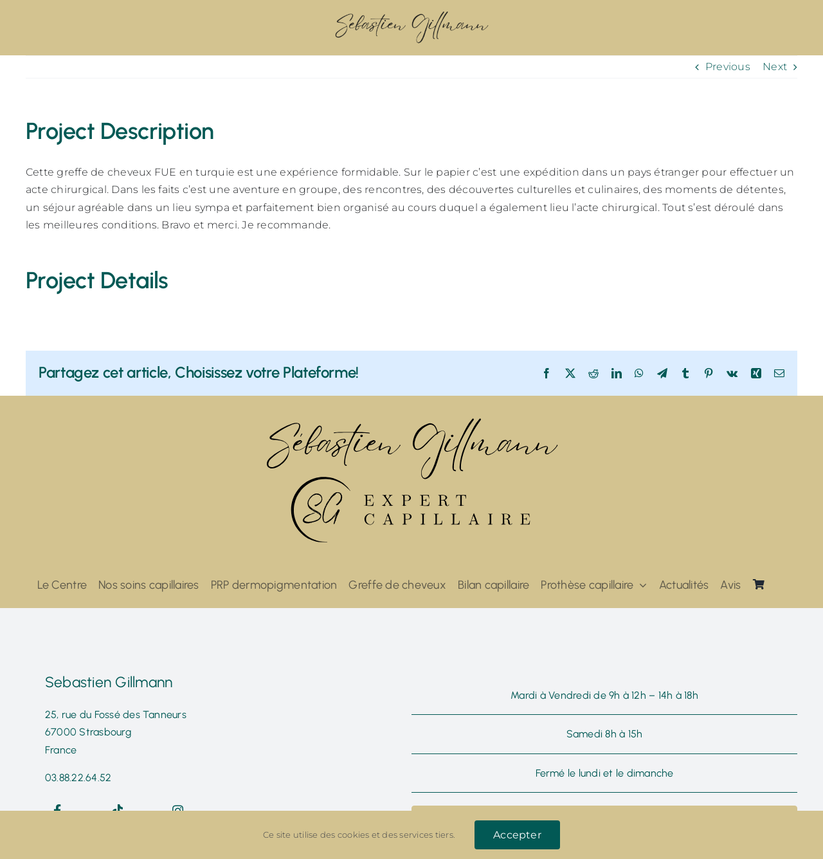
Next (775, 66)
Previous (727, 66)
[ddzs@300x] (411, 14)
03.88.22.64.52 (78, 777)
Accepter (517, 835)
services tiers (426, 834)
